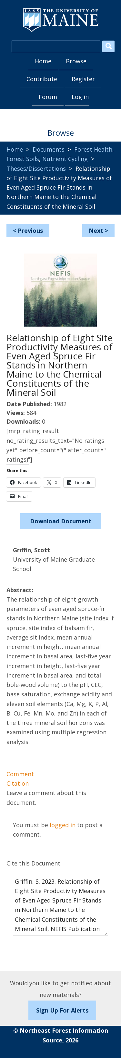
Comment (20, 774)
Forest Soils (22, 159)
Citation (17, 783)
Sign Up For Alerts (62, 1010)
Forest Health (93, 149)
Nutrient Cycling (65, 159)
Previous (30, 230)
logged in (63, 825)
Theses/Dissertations (36, 168)
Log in (80, 97)
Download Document (60, 521)
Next (96, 230)
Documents (49, 149)
